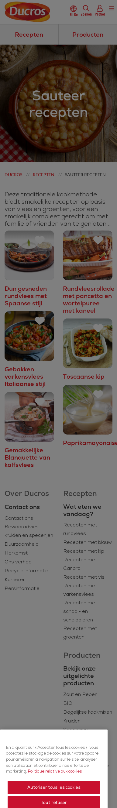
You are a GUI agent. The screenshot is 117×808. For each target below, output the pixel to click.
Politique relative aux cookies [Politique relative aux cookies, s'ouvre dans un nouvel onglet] (55, 786)
